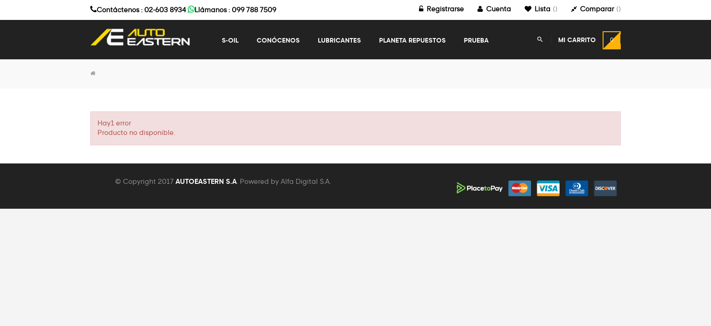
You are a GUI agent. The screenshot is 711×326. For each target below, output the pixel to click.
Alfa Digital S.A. (306, 181)
